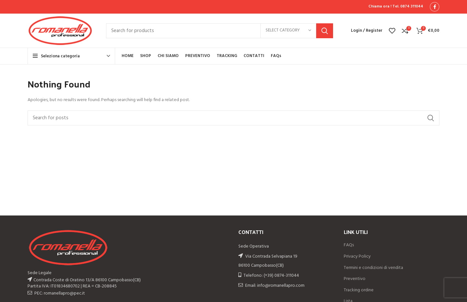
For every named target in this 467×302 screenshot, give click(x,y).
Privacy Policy (357, 256)
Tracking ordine (359, 290)
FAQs (349, 245)
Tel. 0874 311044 (407, 6)
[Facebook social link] (434, 7)
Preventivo (354, 279)
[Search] (219, 30)
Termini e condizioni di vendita (373, 268)
